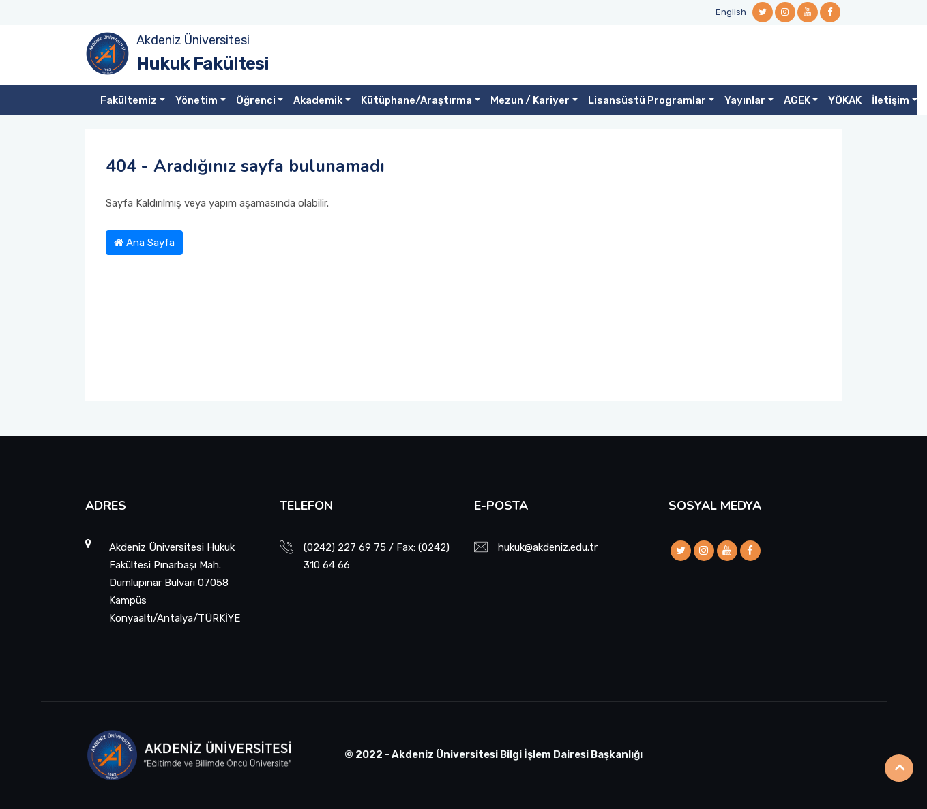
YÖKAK (845, 100)
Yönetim (196, 100)
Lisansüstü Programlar (647, 100)
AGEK (797, 100)
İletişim (890, 100)
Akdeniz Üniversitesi (193, 40)
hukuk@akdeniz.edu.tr (548, 547)
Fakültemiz (128, 100)
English (731, 12)
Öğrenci (256, 100)
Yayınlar (744, 100)
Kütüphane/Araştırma (416, 100)
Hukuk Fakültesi (202, 63)
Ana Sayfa (144, 242)
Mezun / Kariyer (530, 100)
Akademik (317, 100)
